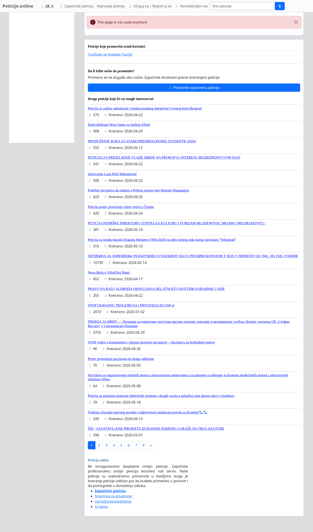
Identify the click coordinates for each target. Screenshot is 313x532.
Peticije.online (18, 6)
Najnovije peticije (111, 6)
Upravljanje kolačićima (113, 501)
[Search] (242, 6)
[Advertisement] (41, 77)
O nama (101, 506)
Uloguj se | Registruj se (149, 6)
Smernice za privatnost (113, 496)
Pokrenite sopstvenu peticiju (194, 87)
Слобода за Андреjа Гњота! (110, 54)
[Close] (296, 22)
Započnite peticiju (76, 6)
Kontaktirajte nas (191, 6)
